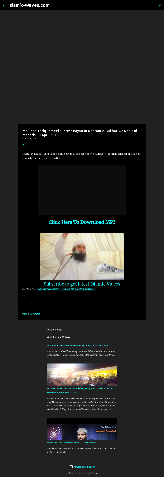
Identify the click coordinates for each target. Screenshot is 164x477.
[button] (24, 145)
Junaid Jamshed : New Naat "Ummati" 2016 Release (71, 442)
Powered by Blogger (82, 467)
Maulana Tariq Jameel (48, 289)
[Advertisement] (82, 100)
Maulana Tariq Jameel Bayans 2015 (78, 289)
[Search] (53, 5)
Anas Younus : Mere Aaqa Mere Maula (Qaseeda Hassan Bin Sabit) (78, 345)
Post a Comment (31, 313)
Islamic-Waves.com (28, 5)
